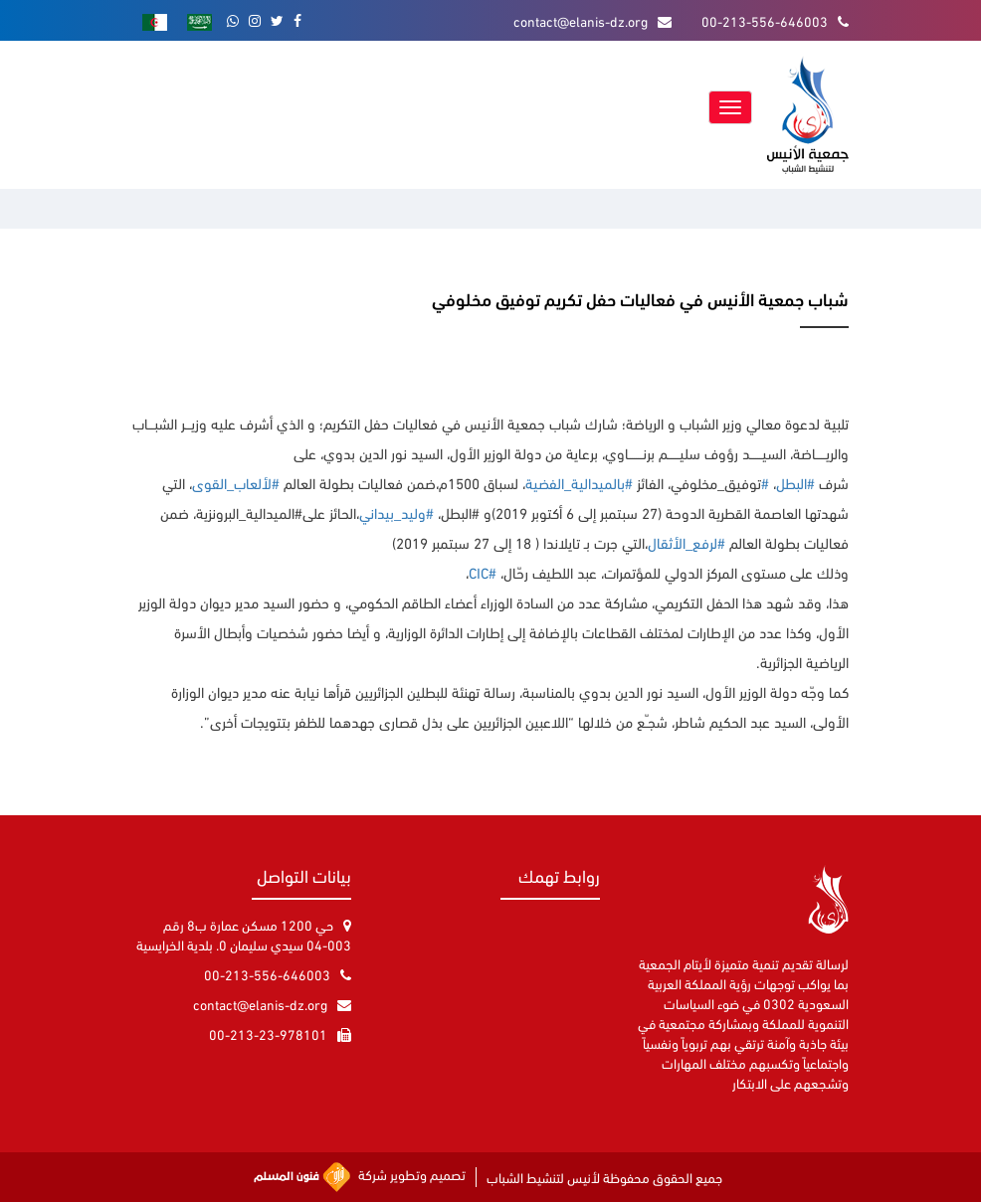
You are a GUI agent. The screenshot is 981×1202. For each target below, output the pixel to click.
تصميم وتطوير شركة (360, 1177)
